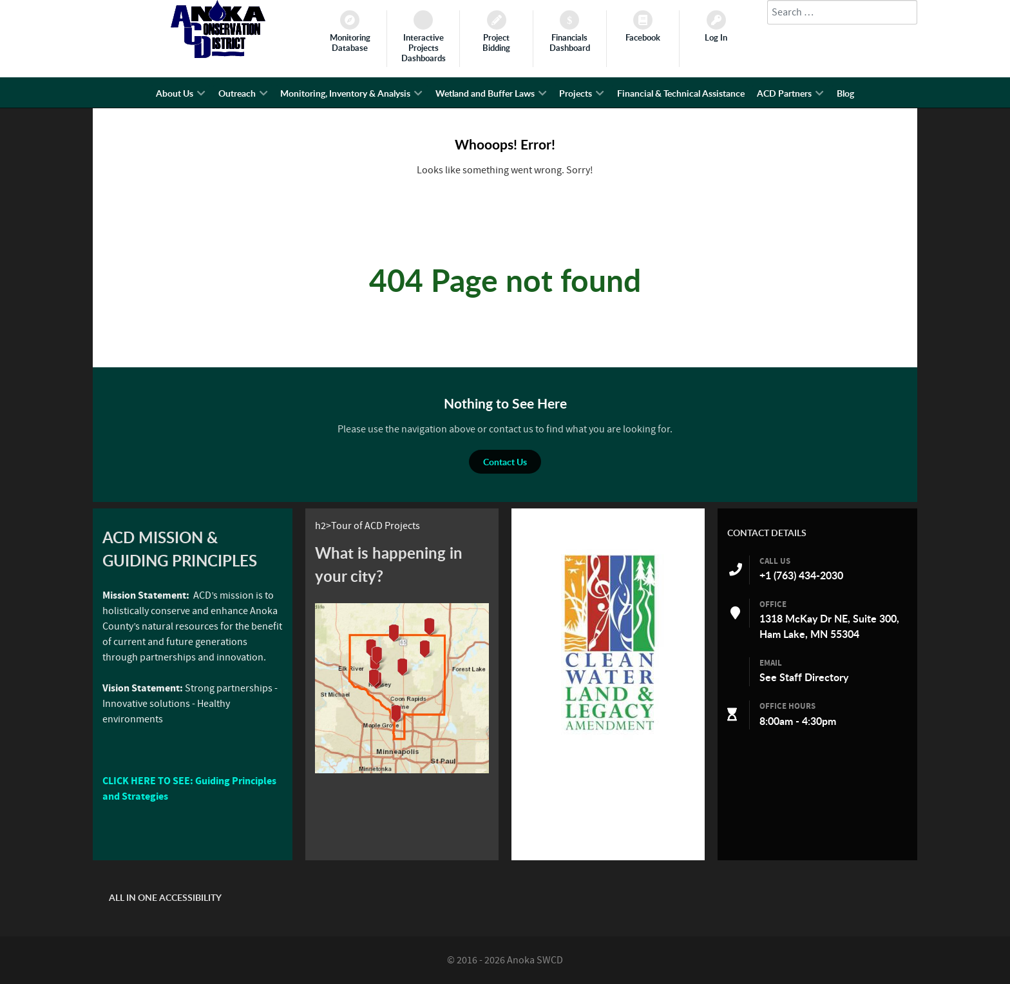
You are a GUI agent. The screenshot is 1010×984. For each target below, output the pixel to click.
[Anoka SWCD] (218, 55)
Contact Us (505, 461)
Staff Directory (813, 677)
